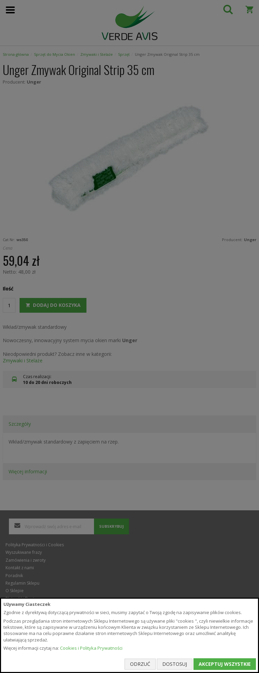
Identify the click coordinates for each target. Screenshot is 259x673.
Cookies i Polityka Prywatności (91, 648)
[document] (129, 635)
